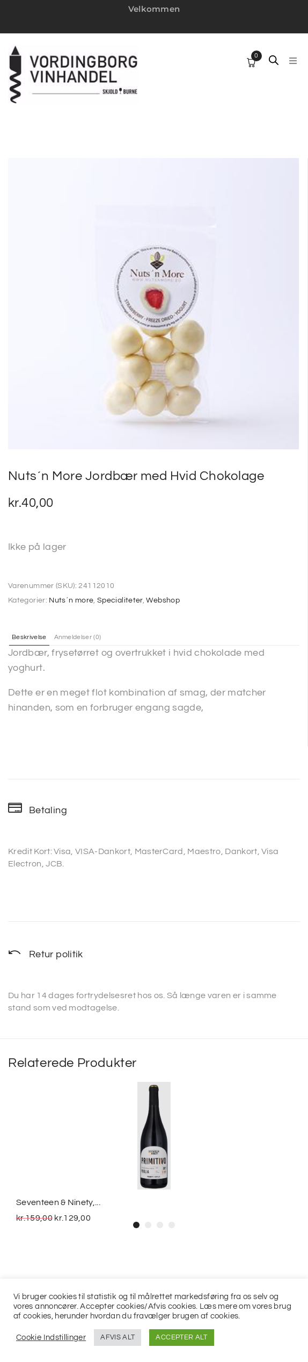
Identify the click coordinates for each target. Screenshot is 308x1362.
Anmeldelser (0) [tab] (77, 637)
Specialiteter (120, 600)
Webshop (163, 600)
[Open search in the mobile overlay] (273, 60)
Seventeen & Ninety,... (58, 1202)
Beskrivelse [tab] (29, 637)
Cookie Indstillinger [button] (51, 1338)
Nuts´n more (71, 600)
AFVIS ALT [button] (117, 1337)
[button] (293, 60)
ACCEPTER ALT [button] (181, 1337)
